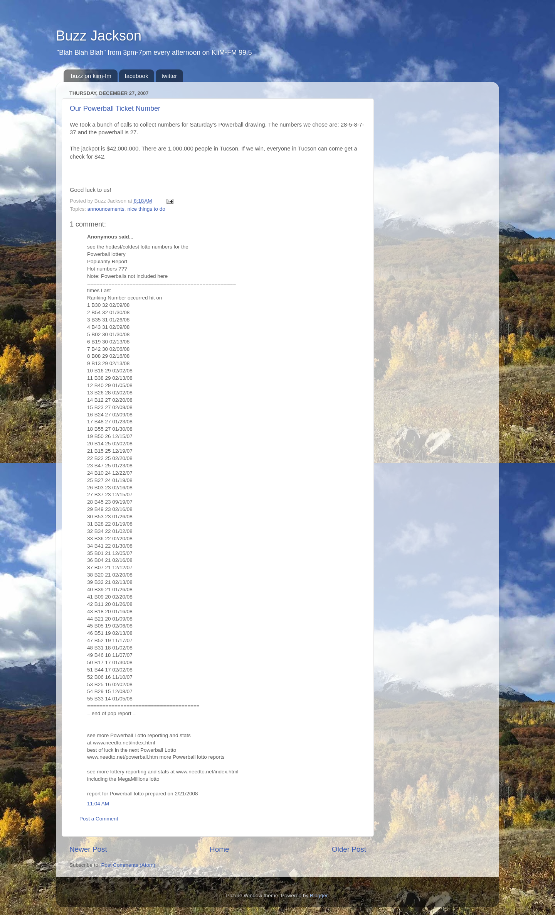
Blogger (319, 895)
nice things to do (146, 209)
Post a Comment (98, 819)
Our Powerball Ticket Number (115, 108)
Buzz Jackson (98, 36)
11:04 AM (98, 804)
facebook (136, 76)
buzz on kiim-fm (91, 76)
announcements (105, 209)
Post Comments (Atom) (128, 865)
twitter (169, 76)
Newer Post (88, 849)
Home (219, 849)
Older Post (349, 849)
